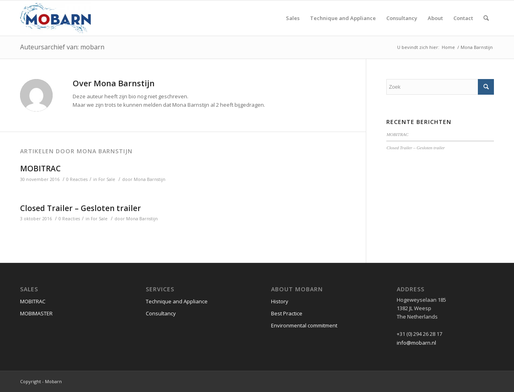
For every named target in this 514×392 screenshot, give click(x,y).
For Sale (106, 179)
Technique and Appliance (177, 301)
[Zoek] (486, 18)
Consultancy (161, 313)
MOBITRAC (40, 168)
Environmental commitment (304, 325)
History (279, 301)
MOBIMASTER (36, 313)
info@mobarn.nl (416, 342)
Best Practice (286, 313)
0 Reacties (77, 179)
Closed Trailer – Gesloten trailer (80, 208)
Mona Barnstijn (149, 179)
